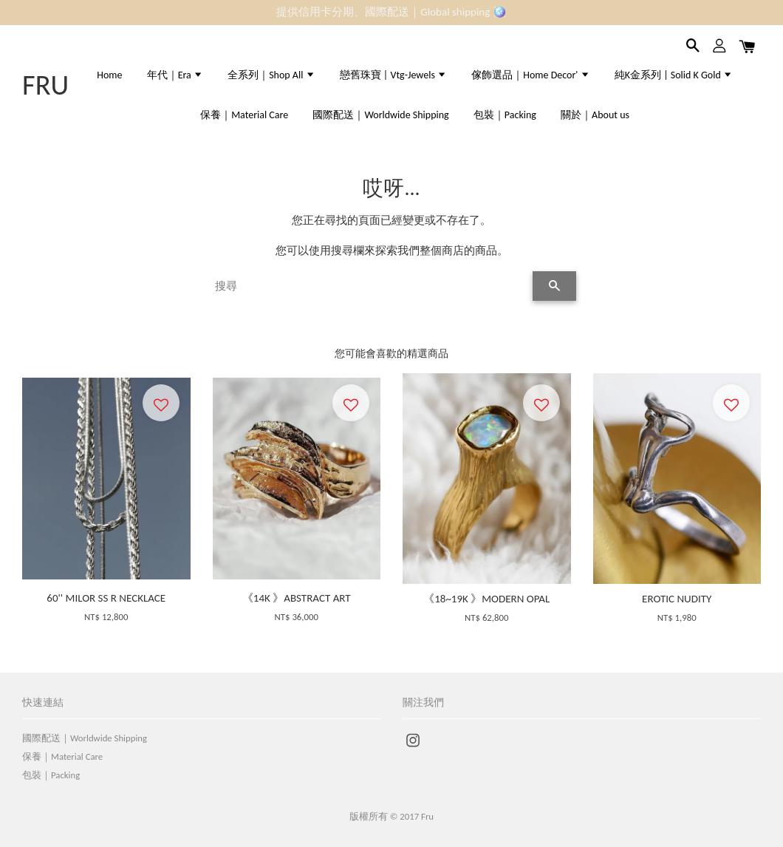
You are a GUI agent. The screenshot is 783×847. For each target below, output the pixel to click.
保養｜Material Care (244, 115)
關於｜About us (595, 115)
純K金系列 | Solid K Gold (674, 75)
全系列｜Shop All (271, 75)
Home (109, 75)
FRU (45, 85)
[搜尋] (370, 286)
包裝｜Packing (504, 115)
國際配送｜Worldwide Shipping (380, 115)
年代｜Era (175, 75)
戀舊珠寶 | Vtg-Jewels (393, 75)
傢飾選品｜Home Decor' (530, 75)
